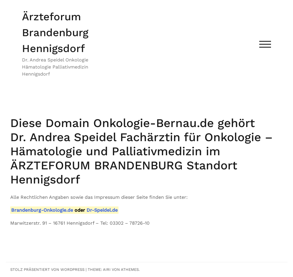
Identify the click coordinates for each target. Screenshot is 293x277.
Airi (107, 269)
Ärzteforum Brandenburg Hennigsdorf (55, 33)
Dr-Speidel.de (102, 210)
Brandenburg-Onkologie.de (42, 210)
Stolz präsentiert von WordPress (47, 269)
